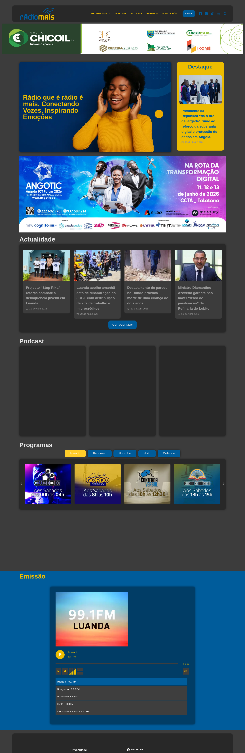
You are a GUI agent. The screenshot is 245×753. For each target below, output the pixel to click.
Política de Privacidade (87, 713)
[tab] (75, 453)
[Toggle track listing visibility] (186, 613)
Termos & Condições (85, 703)
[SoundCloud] (218, 13)
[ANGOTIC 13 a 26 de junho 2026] (122, 194)
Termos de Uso (81, 698)
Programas (101, 13)
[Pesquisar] (225, 13)
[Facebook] (200, 13)
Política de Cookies (84, 708)
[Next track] (92, 613)
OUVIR (189, 13)
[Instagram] (206, 13)
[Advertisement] (122, 540)
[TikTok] (212, 13)
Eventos (152, 13)
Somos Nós (169, 13)
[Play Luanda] (87, 596)
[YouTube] (150, 710)
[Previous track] (85, 613)
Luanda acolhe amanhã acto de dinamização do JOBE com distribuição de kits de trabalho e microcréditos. (96, 298)
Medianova (135, 737)
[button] (21, 484)
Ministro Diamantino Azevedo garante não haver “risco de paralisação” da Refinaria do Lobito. (195, 298)
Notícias (136, 13)
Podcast (120, 13)
